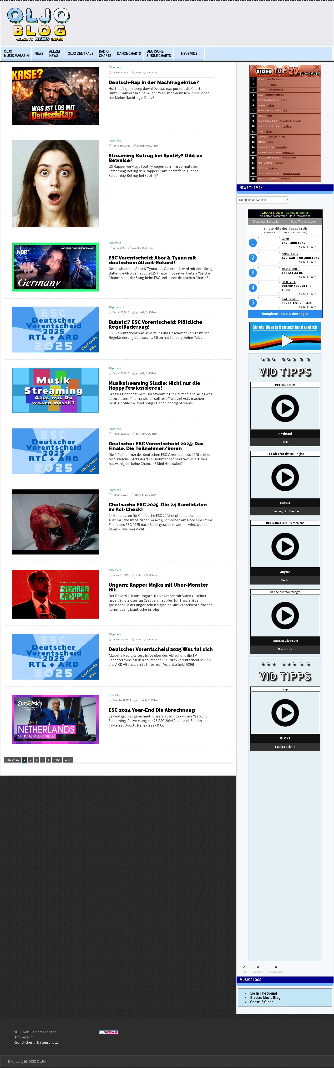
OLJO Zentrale (80, 53)
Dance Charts (129, 53)
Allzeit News (55, 53)
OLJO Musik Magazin (16, 53)
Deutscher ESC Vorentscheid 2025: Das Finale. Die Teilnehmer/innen (156, 446)
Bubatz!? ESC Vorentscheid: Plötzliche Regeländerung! (155, 324)
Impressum (24, 1037)
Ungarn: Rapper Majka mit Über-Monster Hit (158, 587)
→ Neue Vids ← (189, 53)
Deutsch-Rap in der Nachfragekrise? (154, 82)
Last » (68, 759)
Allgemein (115, 67)
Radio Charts (105, 53)
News (38, 53)
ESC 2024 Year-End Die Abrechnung (152, 710)
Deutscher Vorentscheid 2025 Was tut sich (161, 649)
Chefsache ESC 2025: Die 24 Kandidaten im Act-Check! (158, 507)
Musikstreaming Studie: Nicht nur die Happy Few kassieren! (154, 385)
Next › (57, 759)
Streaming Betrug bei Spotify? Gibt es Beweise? (155, 158)
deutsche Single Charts (159, 53)
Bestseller (114, 695)
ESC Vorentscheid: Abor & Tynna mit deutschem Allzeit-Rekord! (152, 260)
